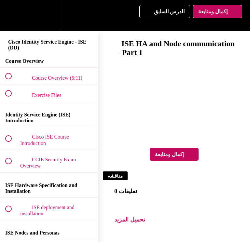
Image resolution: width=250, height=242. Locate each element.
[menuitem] (49, 15)
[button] (12, 15)
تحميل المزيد (129, 219)
